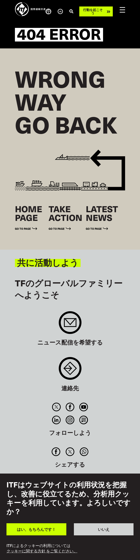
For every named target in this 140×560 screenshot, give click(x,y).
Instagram (70, 420)
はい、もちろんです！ (36, 529)
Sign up (70, 324)
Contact (70, 370)
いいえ (104, 529)
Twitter (56, 407)
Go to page (23, 229)
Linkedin (56, 420)
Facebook (70, 407)
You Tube (83, 407)
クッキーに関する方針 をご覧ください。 (41, 551)
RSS (83, 420)
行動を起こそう (93, 11)
